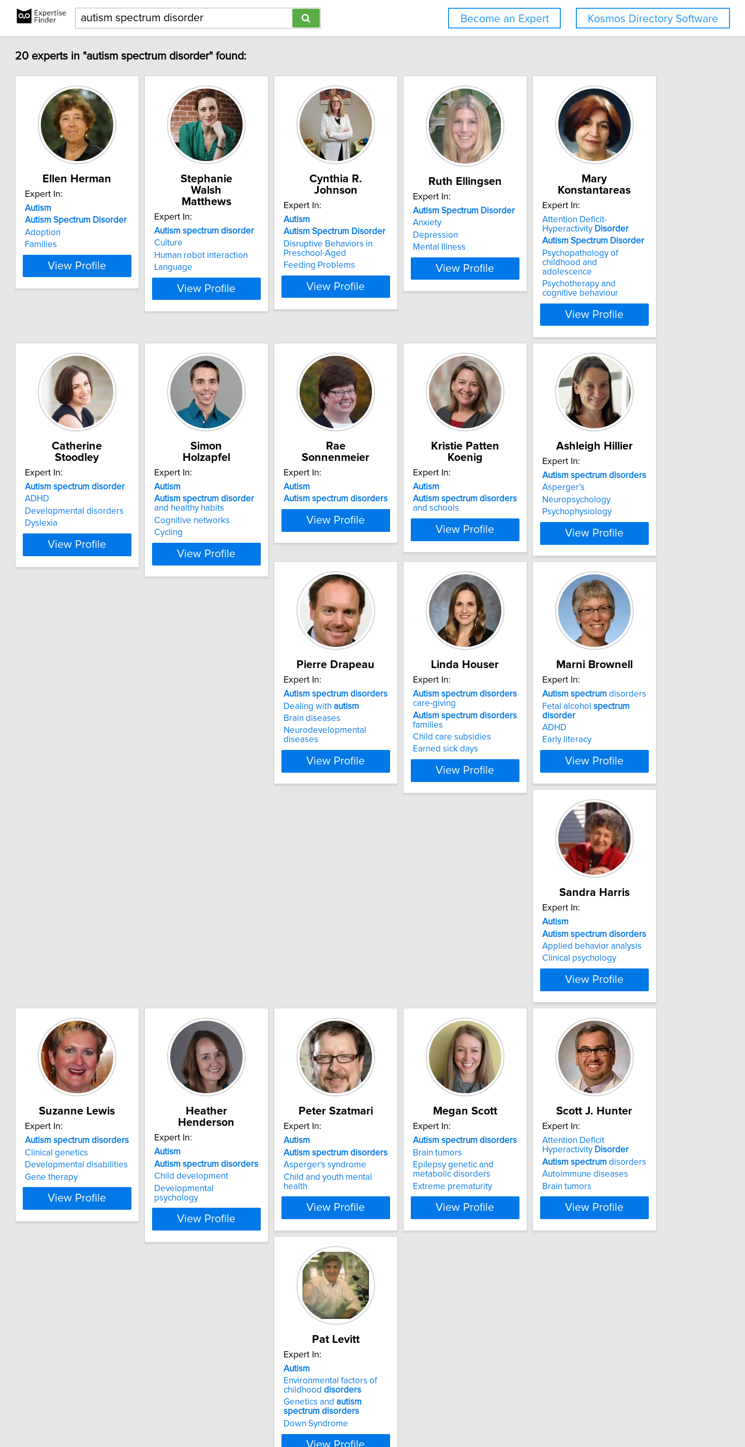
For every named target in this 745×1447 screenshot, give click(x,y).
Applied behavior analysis (276, 1025)
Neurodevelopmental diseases (442, 777)
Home (332, 1409)
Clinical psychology (264, 1037)
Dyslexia (243, 516)
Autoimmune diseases (425, 1295)
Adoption (90, 244)
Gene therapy (408, 1037)
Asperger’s (248, 752)
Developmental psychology (590, 1037)
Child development (575, 1025)
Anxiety (552, 234)
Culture (241, 231)
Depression (560, 246)
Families (88, 256)
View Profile (137, 305)
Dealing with (420, 752)
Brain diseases (410, 765)
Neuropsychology (261, 765)
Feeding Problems (418, 265)
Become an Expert (504, 18)
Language (246, 256)
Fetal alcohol (133, 1013)
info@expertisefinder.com (274, 1409)
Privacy (360, 1409)
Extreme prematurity (266, 1307)
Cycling (396, 525)
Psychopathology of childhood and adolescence (130, 518)
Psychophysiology (261, 777)
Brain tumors (251, 1273)
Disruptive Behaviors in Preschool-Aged (426, 248)
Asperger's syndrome (113, 1286)
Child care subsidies (577, 783)
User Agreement (405, 1409)
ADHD (239, 492)
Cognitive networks (420, 513)
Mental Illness (564, 258)
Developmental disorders (276, 504)
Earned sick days (570, 795)
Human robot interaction (274, 244)
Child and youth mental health (129, 1298)
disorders (124, 1001)
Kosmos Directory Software (653, 18)
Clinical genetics (413, 1013)
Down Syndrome (570, 1316)
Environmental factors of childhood (584, 1278)
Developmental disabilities (433, 1025)
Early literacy (96, 1037)
